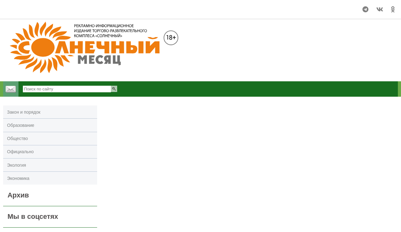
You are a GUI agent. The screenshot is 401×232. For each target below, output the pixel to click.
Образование (20, 125)
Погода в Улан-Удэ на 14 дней (29, 6)
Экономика (18, 178)
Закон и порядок (23, 112)
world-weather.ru (29, 12)
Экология (16, 165)
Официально (20, 151)
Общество (17, 138)
